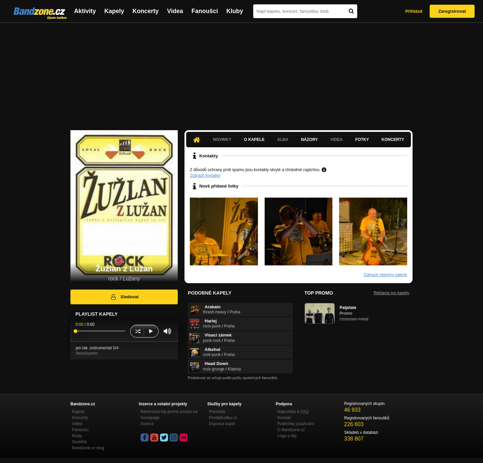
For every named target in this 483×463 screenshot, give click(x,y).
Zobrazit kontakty (205, 175)
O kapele (254, 139)
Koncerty (145, 11)
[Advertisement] (241, 73)
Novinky (222, 139)
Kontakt (284, 417)
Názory (309, 139)
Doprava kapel (222, 423)
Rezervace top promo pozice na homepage (169, 414)
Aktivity (85, 11)
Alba (282, 139)
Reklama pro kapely (391, 293)
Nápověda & (293, 411)
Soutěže (79, 442)
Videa (175, 11)
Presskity (217, 411)
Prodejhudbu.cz (223, 417)
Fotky (362, 139)
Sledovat (124, 297)
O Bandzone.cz (291, 429)
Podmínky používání (295, 423)
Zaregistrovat (452, 11)
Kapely (114, 11)
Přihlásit (413, 11)
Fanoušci (205, 11)
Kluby (234, 11)
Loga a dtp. (287, 435)
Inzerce (147, 423)
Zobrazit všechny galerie (385, 274)
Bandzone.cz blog (88, 448)
